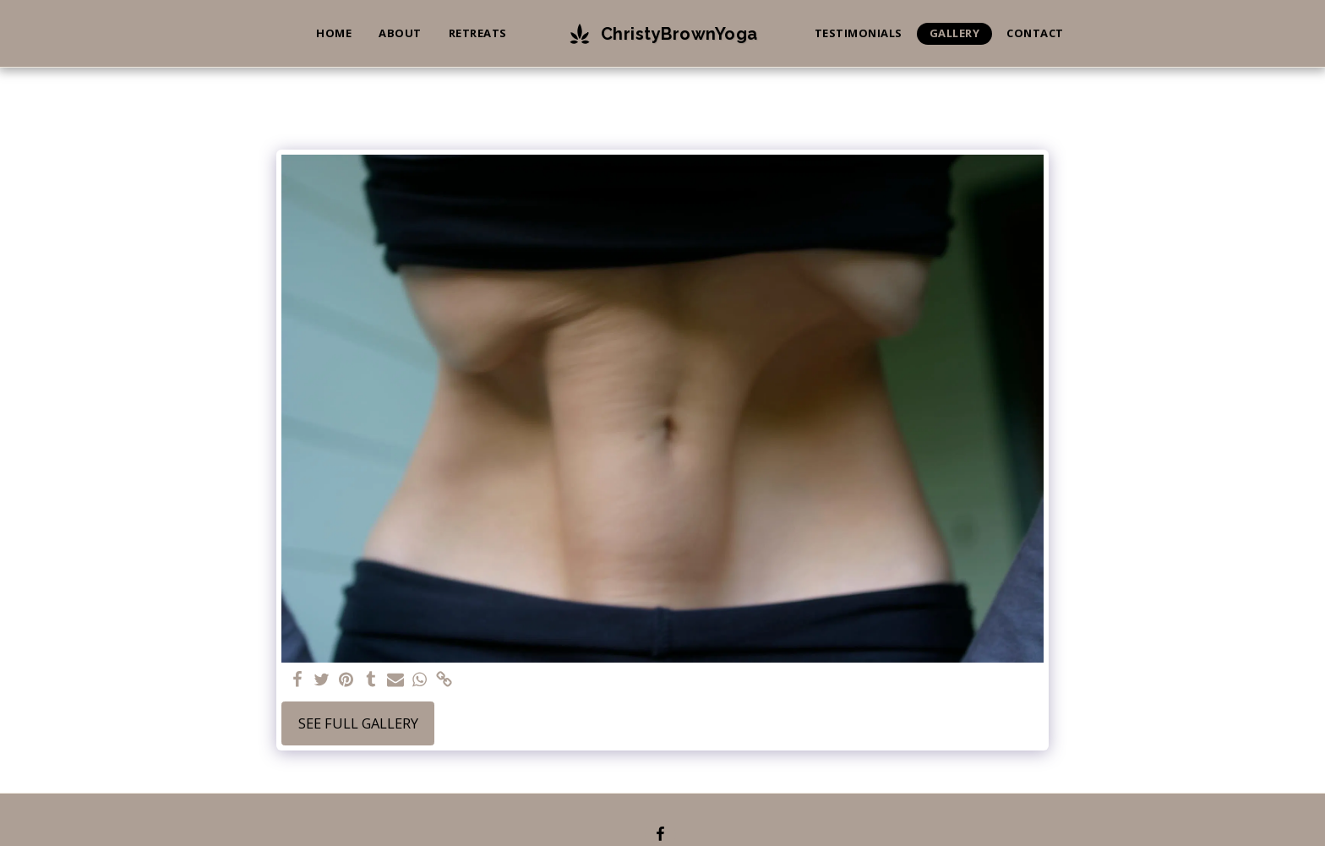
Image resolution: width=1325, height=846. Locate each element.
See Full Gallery (358, 723)
